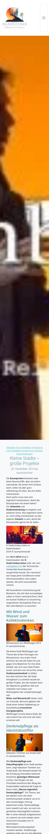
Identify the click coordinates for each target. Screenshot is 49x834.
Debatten (11, 447)
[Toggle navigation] (43, 18)
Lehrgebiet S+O (14, 566)
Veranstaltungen (24, 453)
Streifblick (17, 450)
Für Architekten (23, 447)
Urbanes (38, 450)
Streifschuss (28, 450)
